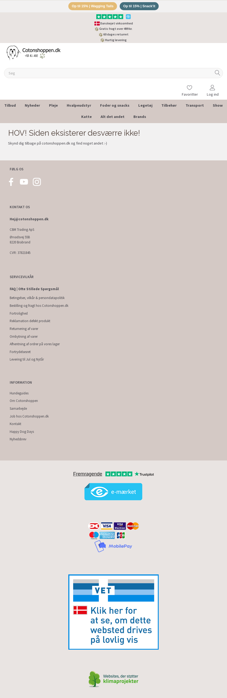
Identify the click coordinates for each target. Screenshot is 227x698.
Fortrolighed (19, 313)
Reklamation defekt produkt (30, 321)
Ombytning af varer (24, 336)
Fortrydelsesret (20, 352)
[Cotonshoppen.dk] (34, 53)
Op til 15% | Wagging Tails (91, 6)
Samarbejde (18, 408)
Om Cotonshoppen (24, 400)
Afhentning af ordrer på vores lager (35, 344)
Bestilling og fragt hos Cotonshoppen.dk (39, 305)
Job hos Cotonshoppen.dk (29, 416)
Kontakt (15, 424)
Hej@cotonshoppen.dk (29, 219)
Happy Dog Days (22, 431)
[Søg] (217, 73)
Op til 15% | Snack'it (140, 6)
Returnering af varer (24, 328)
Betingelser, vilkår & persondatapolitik (37, 298)
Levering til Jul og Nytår (27, 359)
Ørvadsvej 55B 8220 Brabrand (20, 239)
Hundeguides (19, 393)
